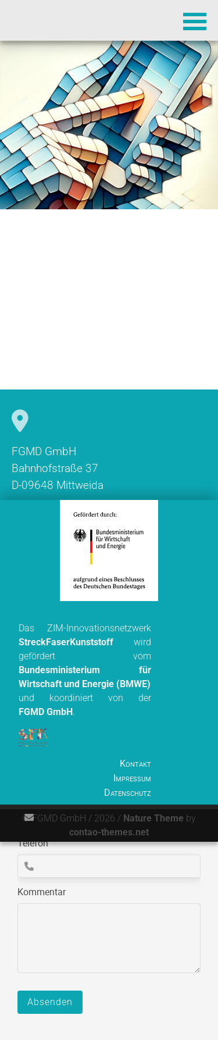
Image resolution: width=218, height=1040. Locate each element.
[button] (194, 20)
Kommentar (41, 891)
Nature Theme (153, 818)
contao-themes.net (109, 832)
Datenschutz (127, 792)
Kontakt (135, 763)
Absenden (50, 1001)
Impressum (132, 777)
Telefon (32, 843)
